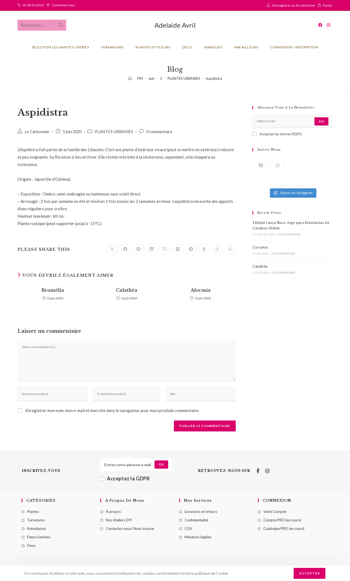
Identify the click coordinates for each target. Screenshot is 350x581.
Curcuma (259, 247)
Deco (31, 545)
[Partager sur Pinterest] (138, 249)
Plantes (33, 511)
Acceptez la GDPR (125, 478)
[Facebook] (260, 165)
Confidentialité (196, 520)
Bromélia (53, 290)
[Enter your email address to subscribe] (292, 121)
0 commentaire (159, 131)
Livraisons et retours (201, 511)
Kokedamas (36, 528)
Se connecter (305, 5)
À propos (113, 511)
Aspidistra (214, 78)
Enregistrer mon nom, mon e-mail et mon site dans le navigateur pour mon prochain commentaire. (112, 410)
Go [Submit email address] (321, 121)
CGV (188, 528)
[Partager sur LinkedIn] (151, 249)
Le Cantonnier (37, 131)
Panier (327, 5)
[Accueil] (130, 78)
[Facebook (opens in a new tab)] (320, 25)
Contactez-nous (63, 5)
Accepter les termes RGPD (277, 134)
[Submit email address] (161, 464)
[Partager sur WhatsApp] (230, 249)
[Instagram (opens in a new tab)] (328, 25)
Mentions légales (198, 537)
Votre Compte (274, 511)
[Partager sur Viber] (164, 249)
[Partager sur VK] (177, 249)
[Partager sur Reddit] (190, 249)
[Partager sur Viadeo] (217, 249)
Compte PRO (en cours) (282, 520)
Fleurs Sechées (38, 537)
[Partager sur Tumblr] (204, 249)
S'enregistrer (281, 5)
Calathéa (126, 290)
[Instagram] (277, 165)
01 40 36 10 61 (33, 5)
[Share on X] (112, 249)
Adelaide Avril (175, 25)
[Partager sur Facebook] (125, 249)
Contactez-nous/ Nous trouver (130, 528)
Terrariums (36, 520)
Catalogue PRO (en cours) (283, 528)
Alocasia (201, 290)
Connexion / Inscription (294, 47)
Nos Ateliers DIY (119, 520)
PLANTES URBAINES (114, 131)
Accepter (309, 573)
